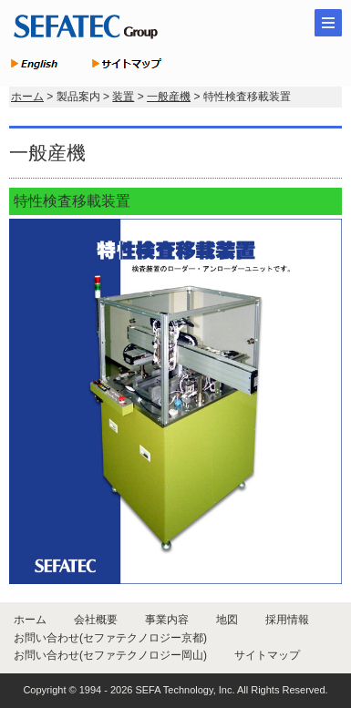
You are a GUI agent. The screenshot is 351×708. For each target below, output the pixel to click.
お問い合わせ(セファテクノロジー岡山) (110, 655)
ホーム (27, 96)
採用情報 (287, 619)
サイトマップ (267, 655)
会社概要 (96, 619)
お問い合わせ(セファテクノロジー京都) (110, 637)
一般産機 (169, 96)
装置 (123, 96)
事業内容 (167, 619)
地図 (227, 619)
